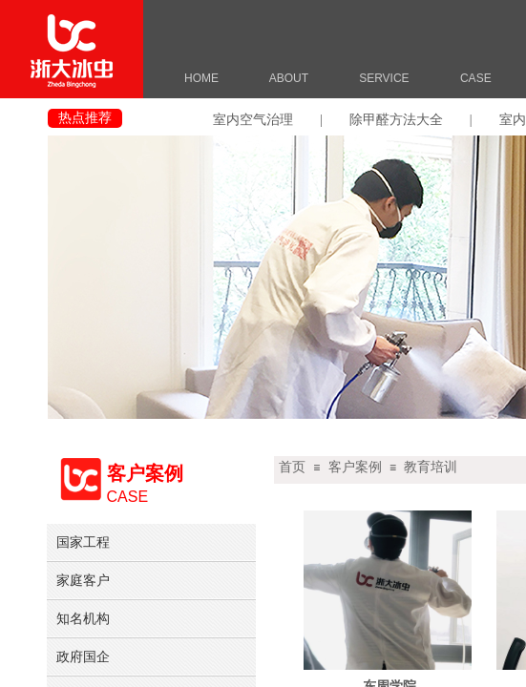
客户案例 (355, 467)
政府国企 (83, 656)
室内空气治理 (253, 120)
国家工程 (83, 542)
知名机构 (83, 618)
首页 (292, 467)
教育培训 (430, 467)
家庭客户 (83, 580)
